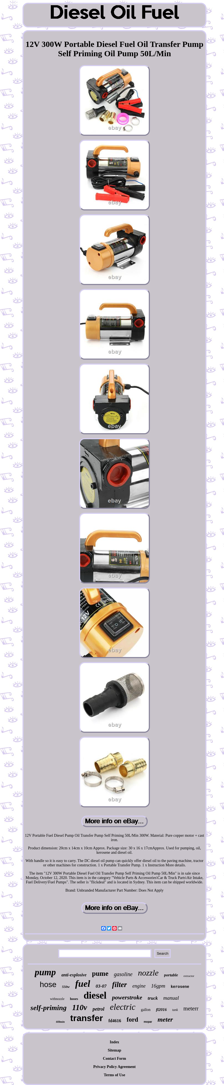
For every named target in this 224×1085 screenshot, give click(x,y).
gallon (145, 1010)
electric (122, 1007)
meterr (190, 1008)
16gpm (158, 986)
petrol (98, 1009)
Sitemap (114, 1050)
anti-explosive (74, 975)
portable (171, 975)
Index (114, 1042)
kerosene (180, 987)
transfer (86, 1018)
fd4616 (114, 1020)
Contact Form (114, 1058)
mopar (148, 1021)
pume (100, 973)
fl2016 (161, 1009)
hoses (74, 999)
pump (45, 972)
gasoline (123, 974)
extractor (188, 975)
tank (175, 1010)
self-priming (48, 1008)
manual (171, 998)
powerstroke (127, 997)
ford (132, 1019)
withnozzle (57, 999)
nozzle (148, 972)
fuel (82, 984)
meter (165, 1019)
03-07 (101, 986)
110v (79, 1007)
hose (48, 984)
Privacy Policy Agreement (114, 1067)
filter (119, 984)
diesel (95, 995)
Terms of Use (114, 1075)
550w (66, 987)
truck (153, 998)
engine (138, 986)
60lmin (60, 1021)
